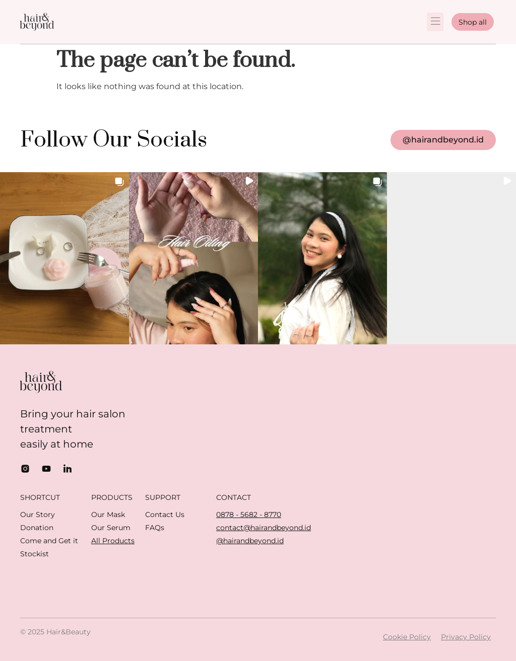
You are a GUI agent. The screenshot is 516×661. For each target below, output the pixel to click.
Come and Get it (49, 540)
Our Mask (108, 514)
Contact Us (164, 514)
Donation (36, 527)
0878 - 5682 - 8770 (248, 514)
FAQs (154, 527)
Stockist (34, 553)
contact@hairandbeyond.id (263, 527)
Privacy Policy (466, 636)
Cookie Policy (407, 636)
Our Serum (111, 527)
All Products (113, 540)
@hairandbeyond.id (250, 540)
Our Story (37, 514)
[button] (435, 22)
